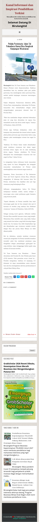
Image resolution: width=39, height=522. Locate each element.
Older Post (30, 334)
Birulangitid (7, 85)
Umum (20, 39)
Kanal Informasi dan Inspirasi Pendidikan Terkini (19, 9)
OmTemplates (21, 517)
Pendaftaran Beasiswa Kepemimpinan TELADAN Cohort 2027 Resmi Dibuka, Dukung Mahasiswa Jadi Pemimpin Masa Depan (18, 438)
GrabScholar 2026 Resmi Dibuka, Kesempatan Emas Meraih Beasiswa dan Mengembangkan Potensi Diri (19, 367)
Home (18, 334)
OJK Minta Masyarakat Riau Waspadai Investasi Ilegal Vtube (23, 461)
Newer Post (10, 334)
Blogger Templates (19, 518)
